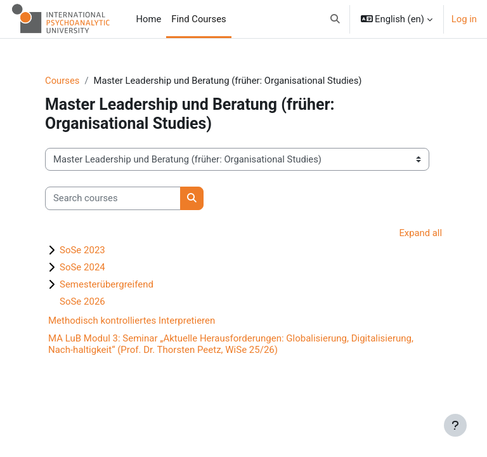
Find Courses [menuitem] (198, 19)
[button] (335, 19)
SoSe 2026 (82, 301)
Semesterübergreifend (106, 284)
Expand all (420, 233)
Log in (464, 19)
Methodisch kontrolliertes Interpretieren (131, 320)
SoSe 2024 (82, 267)
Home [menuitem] (149, 19)
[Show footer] (455, 425)
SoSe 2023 (82, 250)
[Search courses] (113, 198)
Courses (62, 80)
